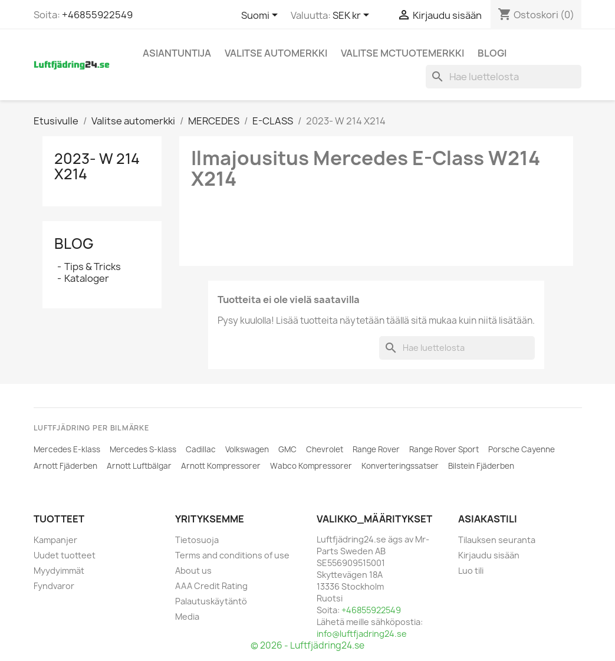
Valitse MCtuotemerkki (402, 53)
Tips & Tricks (92, 266)
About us (193, 570)
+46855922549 (97, 14)
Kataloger (86, 278)
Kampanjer (55, 539)
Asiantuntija (177, 53)
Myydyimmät (59, 570)
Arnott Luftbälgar (139, 466)
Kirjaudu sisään (488, 555)
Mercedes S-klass (143, 449)
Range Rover (376, 449)
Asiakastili (487, 518)
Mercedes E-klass (67, 449)
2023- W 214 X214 (97, 166)
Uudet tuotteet (65, 555)
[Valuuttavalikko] (353, 16)
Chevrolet (324, 449)
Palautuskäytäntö (211, 601)
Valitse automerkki (276, 53)
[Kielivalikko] (261, 16)
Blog (74, 244)
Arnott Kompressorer (221, 466)
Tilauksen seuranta (496, 539)
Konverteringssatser (400, 466)
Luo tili (471, 570)
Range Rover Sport (444, 449)
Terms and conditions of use (232, 555)
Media (187, 616)
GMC (287, 449)
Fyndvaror (54, 585)
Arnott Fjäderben (65, 466)
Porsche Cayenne (521, 449)
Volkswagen (247, 449)
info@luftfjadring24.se (362, 633)
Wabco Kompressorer (311, 466)
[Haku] (503, 76)
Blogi (492, 53)
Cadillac (201, 449)
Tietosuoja (197, 539)
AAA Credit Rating (211, 585)
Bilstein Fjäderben (481, 466)
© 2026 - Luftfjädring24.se (307, 645)
